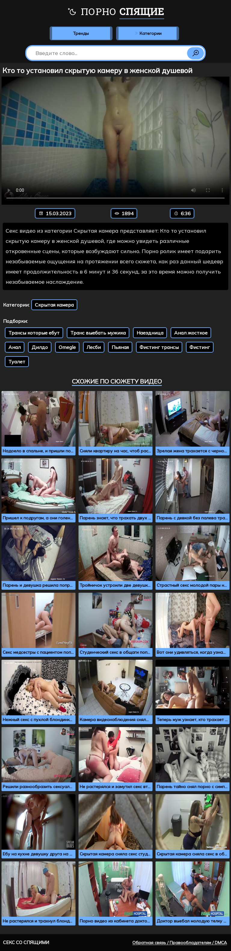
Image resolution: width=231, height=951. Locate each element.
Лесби (94, 347)
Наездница (150, 333)
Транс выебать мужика (98, 333)
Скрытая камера (54, 305)
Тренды (81, 33)
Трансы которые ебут (34, 333)
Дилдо (40, 347)
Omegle (67, 347)
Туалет (16, 362)
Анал (14, 347)
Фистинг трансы (159, 347)
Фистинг (199, 347)
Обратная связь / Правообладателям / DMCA (179, 942)
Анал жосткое (191, 333)
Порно (115, 12)
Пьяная (120, 347)
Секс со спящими (26, 942)
